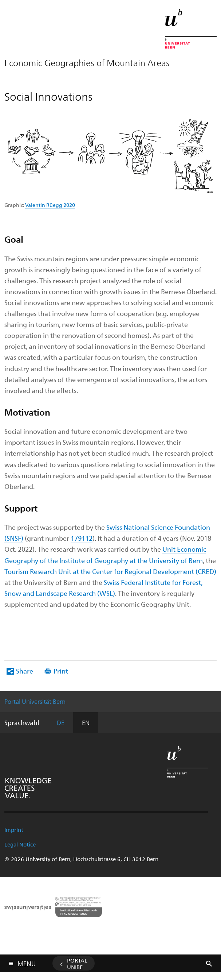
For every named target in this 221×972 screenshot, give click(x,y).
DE (60, 722)
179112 (81, 538)
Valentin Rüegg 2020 (50, 204)
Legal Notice (20, 844)
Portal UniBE (77, 964)
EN (86, 722)
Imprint (13, 829)
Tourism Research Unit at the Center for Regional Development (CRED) (110, 571)
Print (61, 670)
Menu (26, 962)
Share (24, 670)
